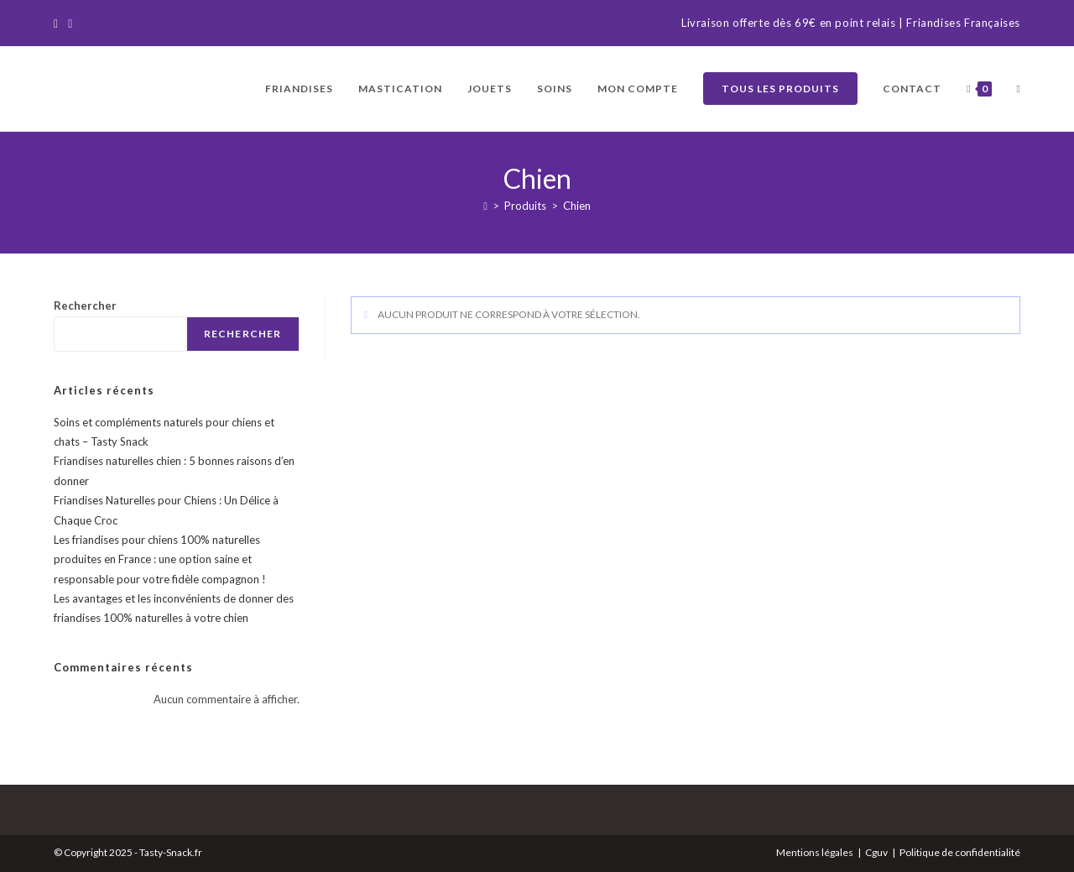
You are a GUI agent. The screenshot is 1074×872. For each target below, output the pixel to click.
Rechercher (85, 305)
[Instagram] (70, 23)
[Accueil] (485, 205)
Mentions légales (814, 852)
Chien (577, 205)
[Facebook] (58, 23)
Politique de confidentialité (959, 852)
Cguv (876, 852)
